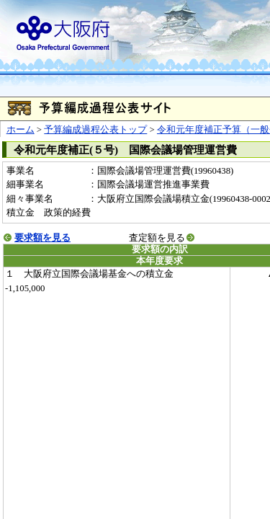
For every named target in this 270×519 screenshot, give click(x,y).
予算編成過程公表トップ (95, 130)
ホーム (20, 130)
